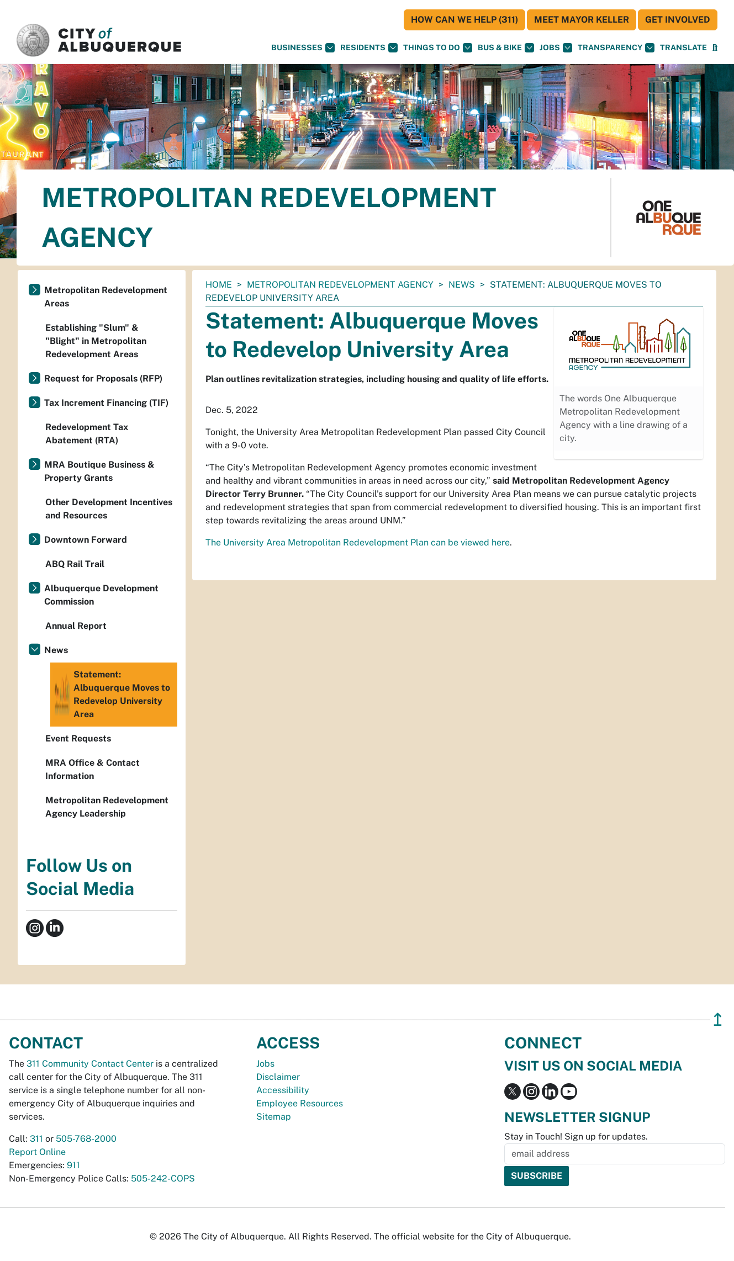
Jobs (556, 47)
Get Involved (677, 19)
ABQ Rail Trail (74, 564)
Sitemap (273, 1116)
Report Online (37, 1152)
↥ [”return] (717, 1019)
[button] (683, 48)
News (461, 284)
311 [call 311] (36, 1138)
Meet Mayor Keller (581, 19)
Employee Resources (299, 1103)
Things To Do (437, 47)
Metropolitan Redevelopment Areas (105, 297)
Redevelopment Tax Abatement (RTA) (86, 434)
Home (218, 284)
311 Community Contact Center (90, 1063)
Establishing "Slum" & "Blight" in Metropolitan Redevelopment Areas (95, 340)
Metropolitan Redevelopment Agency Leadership (106, 807)
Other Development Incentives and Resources (108, 509)
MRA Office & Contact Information (92, 769)
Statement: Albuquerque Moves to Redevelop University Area (111, 694)
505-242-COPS (163, 1178)
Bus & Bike (506, 47)
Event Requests (78, 738)
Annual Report (76, 626)
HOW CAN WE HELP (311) (464, 19)
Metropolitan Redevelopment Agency (340, 284)
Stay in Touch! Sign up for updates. (576, 1136)
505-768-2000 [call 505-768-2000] (86, 1138)
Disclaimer (278, 1077)
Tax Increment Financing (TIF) (106, 403)
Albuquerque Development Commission (101, 595)
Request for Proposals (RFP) (103, 378)
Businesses (303, 47)
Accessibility (282, 1090)
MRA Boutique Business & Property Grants (99, 471)
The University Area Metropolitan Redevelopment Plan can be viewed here (357, 542)
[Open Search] (714, 47)
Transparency (616, 47)
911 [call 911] (73, 1165)
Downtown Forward (85, 539)
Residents (369, 47)
